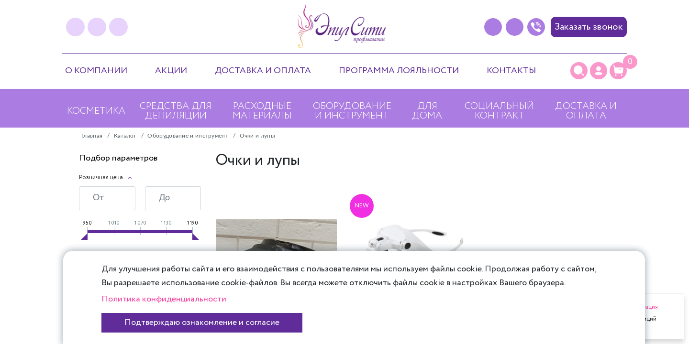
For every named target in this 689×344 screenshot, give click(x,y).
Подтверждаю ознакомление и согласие (201, 322)
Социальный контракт (499, 111)
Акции (171, 70)
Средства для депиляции (175, 111)
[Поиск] (579, 70)
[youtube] (118, 27)
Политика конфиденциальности (163, 299)
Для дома (427, 111)
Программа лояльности (399, 70)
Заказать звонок (589, 27)
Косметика (96, 111)
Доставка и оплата (263, 70)
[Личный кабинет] (598, 70)
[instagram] (97, 27)
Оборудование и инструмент (352, 111)
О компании (96, 70)
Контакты (511, 70)
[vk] (75, 27)
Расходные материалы (262, 111)
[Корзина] (618, 70)
